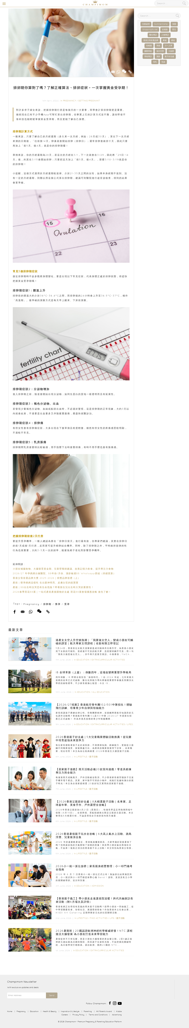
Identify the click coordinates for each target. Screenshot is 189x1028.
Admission (98, 886)
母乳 (155, 62)
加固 (174, 24)
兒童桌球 (146, 24)
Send (51, 995)
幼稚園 (149, 46)
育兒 (174, 29)
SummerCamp (161, 24)
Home (9, 1011)
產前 (173, 40)
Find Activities (99, 918)
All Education (101, 692)
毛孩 (163, 62)
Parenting (88, 1011)
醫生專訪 (153, 35)
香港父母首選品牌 (150, 40)
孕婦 (158, 46)
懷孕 (58, 604)
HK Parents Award (104, 1011)
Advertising (117, 1015)
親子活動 (93, 756)
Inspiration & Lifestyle (70, 1011)
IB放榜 (171, 51)
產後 (165, 40)
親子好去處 (169, 56)
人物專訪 (165, 35)
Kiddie (119, 1011)
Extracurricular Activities (108, 660)
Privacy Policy (78, 1015)
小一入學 (168, 46)
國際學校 (148, 51)
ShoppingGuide (149, 29)
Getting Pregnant (89, 100)
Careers (64, 1015)
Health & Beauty (49, 1011)
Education (83, 660)
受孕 (67, 604)
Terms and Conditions (98, 1015)
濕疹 (158, 56)
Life (112, 918)
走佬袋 (165, 29)
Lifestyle (132, 724)
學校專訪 (148, 56)
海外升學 (160, 51)
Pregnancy (69, 100)
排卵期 (47, 604)
